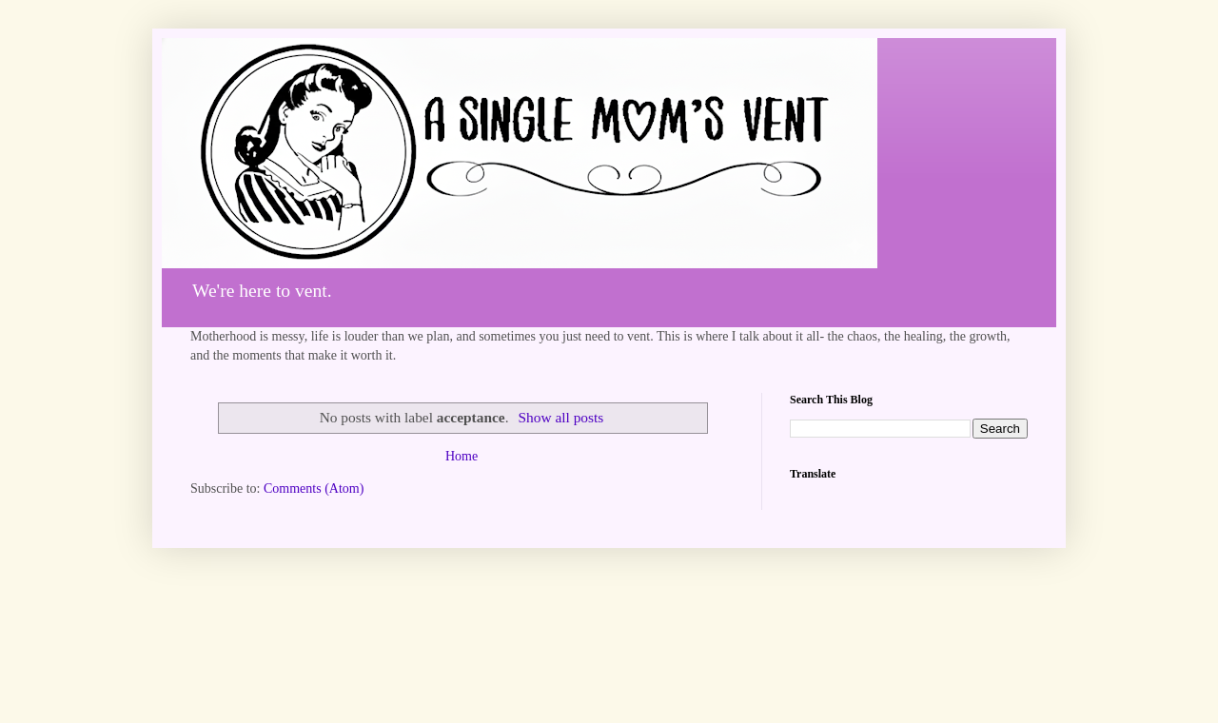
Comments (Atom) (313, 488)
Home (461, 456)
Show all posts (560, 417)
